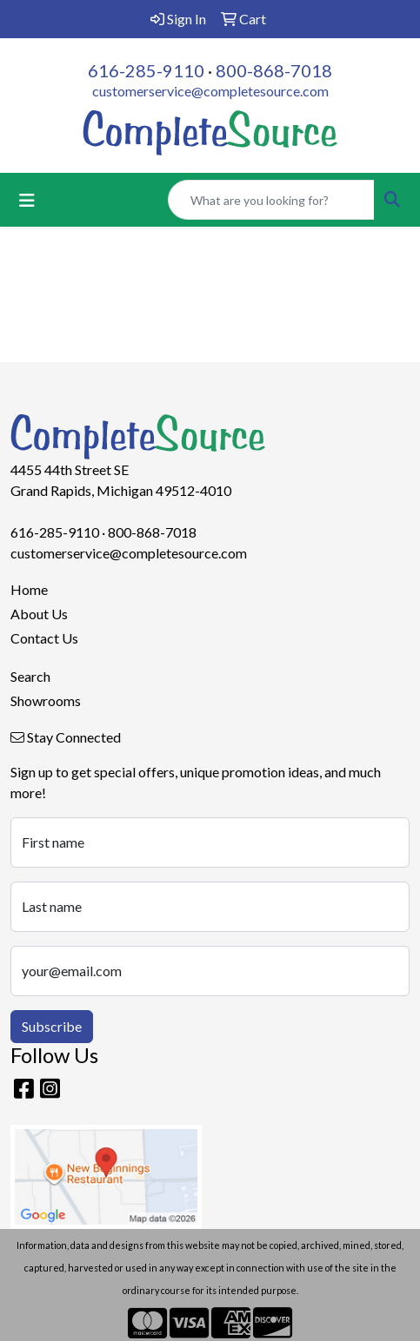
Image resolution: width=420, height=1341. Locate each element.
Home (29, 589)
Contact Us (44, 638)
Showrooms (45, 700)
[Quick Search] (271, 200)
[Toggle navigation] (27, 200)
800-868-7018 (274, 70)
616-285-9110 (146, 70)
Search (30, 676)
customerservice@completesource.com (210, 91)
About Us (39, 613)
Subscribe (52, 1026)
